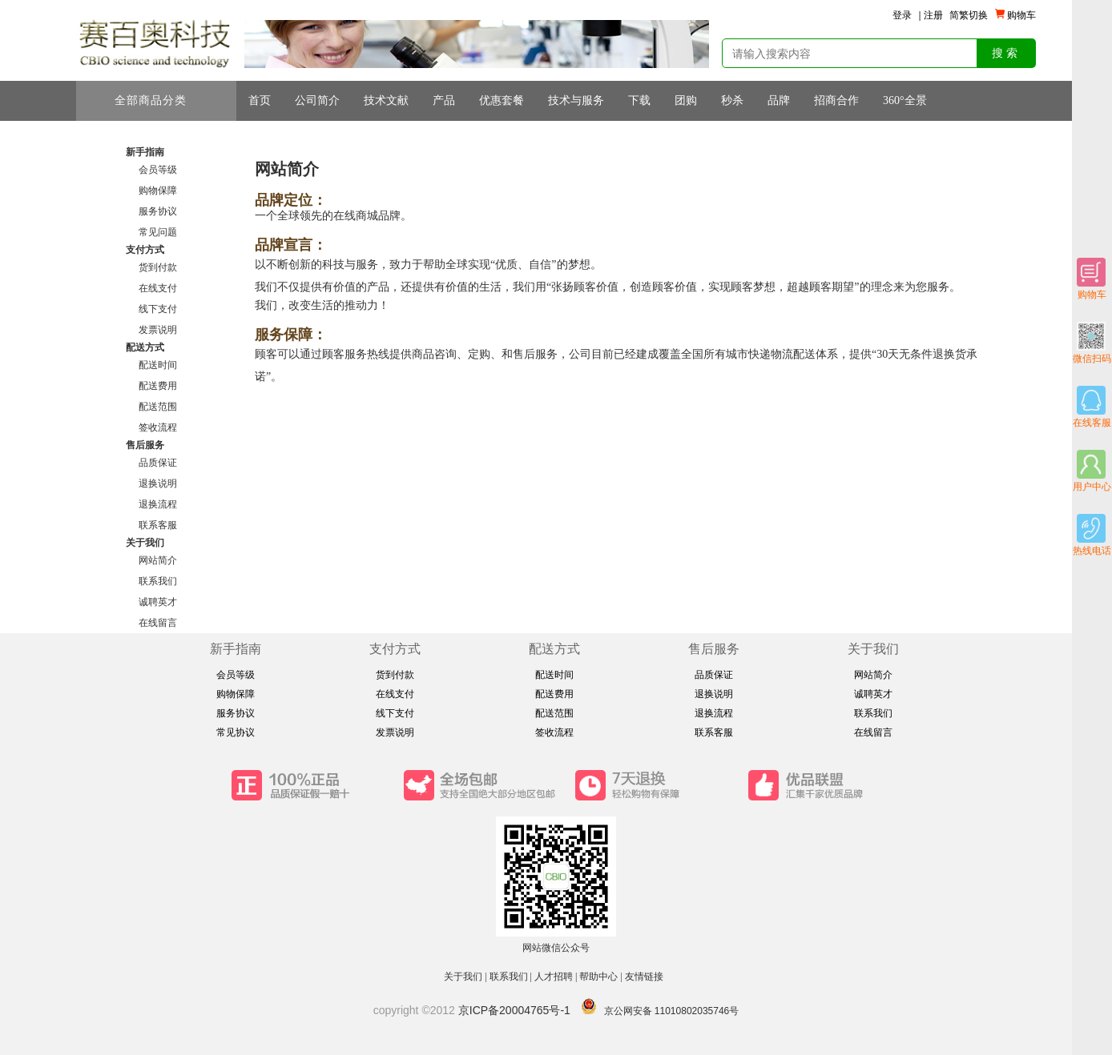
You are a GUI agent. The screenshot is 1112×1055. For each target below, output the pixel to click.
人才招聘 (553, 976)
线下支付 (158, 309)
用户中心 (1092, 471)
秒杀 (732, 100)
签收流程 (158, 427)
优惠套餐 (501, 100)
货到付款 (158, 267)
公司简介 (317, 100)
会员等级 (158, 169)
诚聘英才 (158, 602)
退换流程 (158, 504)
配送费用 (158, 385)
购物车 (1091, 279)
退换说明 (158, 483)
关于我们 (463, 976)
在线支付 (158, 288)
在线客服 (1092, 407)
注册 (933, 15)
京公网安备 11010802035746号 (671, 1011)
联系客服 (158, 525)
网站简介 (158, 560)
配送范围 (158, 406)
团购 (686, 100)
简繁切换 (968, 15)
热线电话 (1092, 535)
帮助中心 (598, 976)
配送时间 (158, 365)
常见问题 (158, 232)
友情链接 (645, 976)
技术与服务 (576, 100)
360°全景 (905, 100)
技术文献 (386, 100)
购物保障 (158, 190)
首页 (259, 100)
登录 (902, 15)
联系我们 (158, 581)
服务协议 (158, 211)
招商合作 (836, 100)
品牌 (779, 100)
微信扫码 (1092, 343)
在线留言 (158, 622)
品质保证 (158, 462)
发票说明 (158, 329)
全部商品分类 (159, 101)
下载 (639, 100)
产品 (444, 100)
